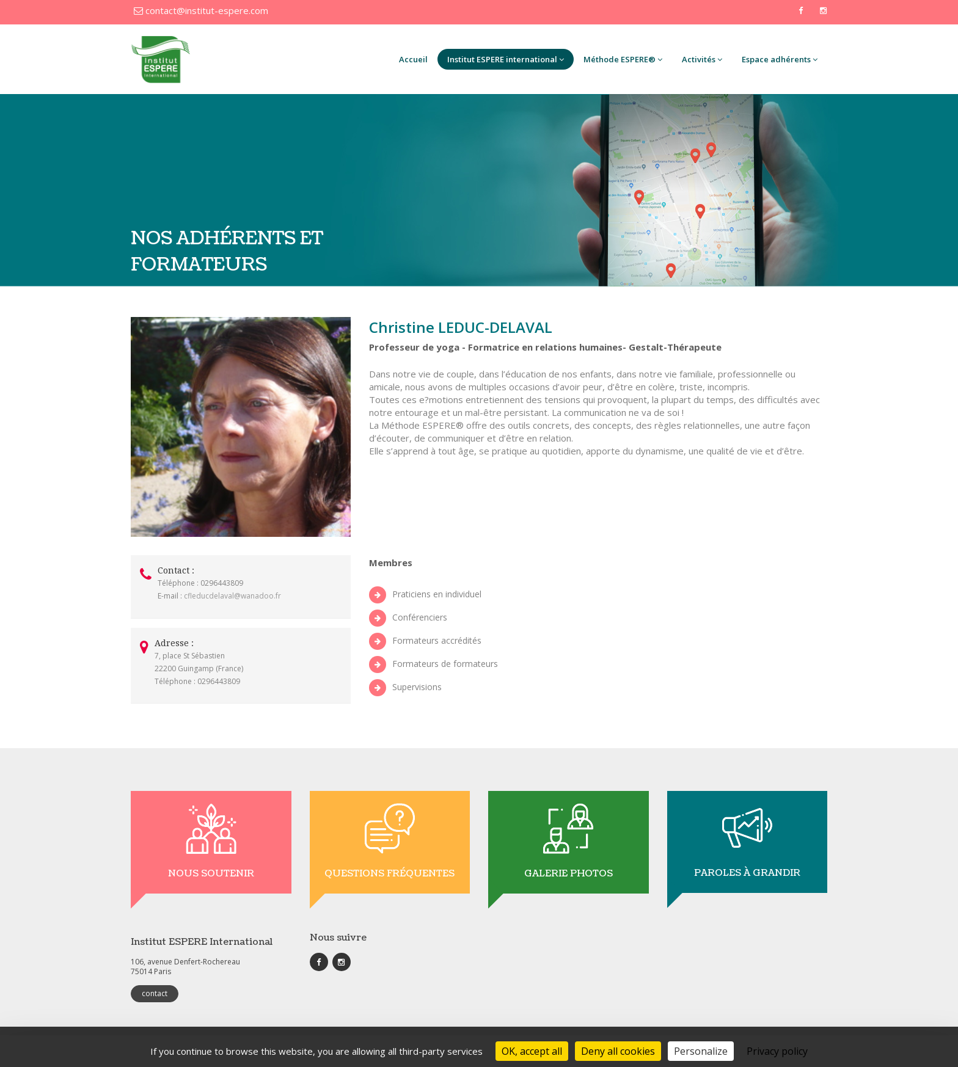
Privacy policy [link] (777, 1051)
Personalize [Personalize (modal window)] (701, 1051)
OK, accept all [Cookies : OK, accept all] (532, 1051)
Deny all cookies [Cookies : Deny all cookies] (618, 1051)
